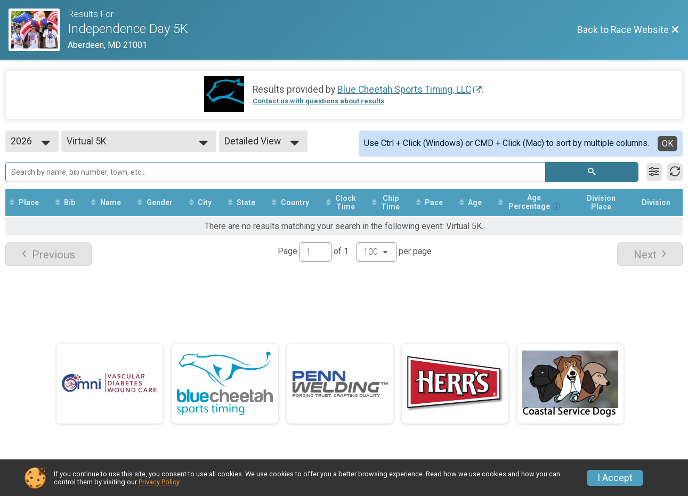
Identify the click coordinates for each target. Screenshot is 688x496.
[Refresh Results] (675, 172)
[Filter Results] (654, 172)
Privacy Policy (159, 482)
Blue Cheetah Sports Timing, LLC (404, 89)
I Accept (615, 478)
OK (667, 144)
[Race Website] (38, 30)
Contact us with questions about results (318, 101)
